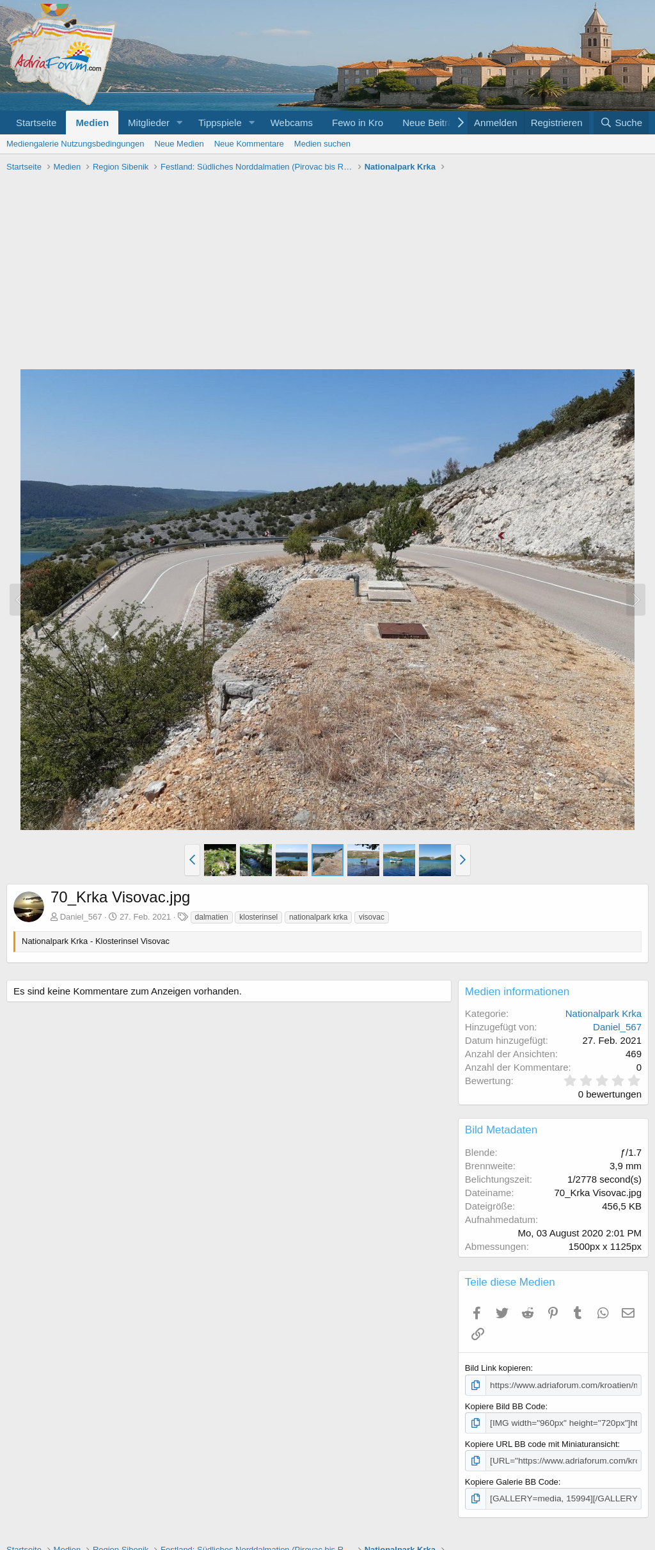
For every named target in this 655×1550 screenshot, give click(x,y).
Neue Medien (178, 143)
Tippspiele (220, 122)
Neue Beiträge (433, 122)
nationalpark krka (318, 917)
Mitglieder (149, 122)
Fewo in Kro (357, 122)
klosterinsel (258, 917)
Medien (92, 122)
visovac (371, 917)
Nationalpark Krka (603, 1013)
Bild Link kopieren (498, 1368)
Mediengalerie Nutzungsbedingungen (75, 143)
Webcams (292, 122)
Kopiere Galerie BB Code (511, 1480)
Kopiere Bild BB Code (505, 1405)
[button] (180, 122)
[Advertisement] (327, 272)
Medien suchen (322, 143)
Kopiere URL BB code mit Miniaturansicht (541, 1443)
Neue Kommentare (249, 143)
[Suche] (621, 122)
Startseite (36, 122)
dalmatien (211, 917)
